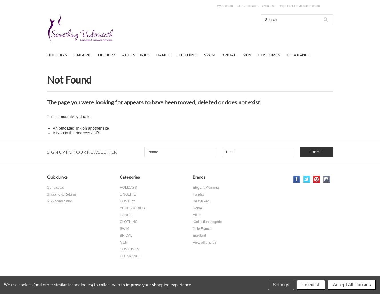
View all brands (204, 242)
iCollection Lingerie (207, 222)
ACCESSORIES (136, 54)
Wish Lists (269, 5)
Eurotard (199, 236)
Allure (197, 215)
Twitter (306, 179)
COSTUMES (269, 54)
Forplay (198, 194)
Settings (281, 284)
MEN (247, 54)
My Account (225, 5)
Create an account (307, 5)
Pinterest (316, 179)
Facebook (296, 179)
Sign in (285, 5)
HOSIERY (107, 54)
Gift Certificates (247, 5)
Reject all (311, 284)
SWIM (209, 54)
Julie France (202, 229)
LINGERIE (83, 54)
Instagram (326, 179)
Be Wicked (201, 201)
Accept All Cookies (352, 284)
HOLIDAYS (57, 54)
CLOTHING (187, 54)
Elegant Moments (206, 188)
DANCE (163, 54)
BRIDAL (229, 54)
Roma (197, 208)
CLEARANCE (298, 54)
